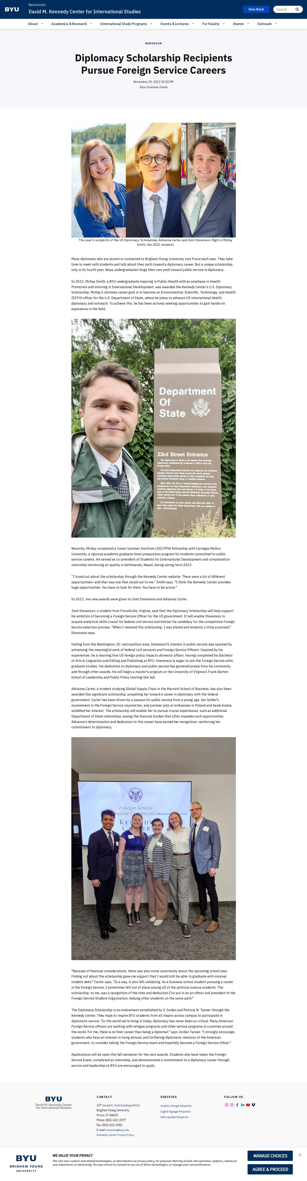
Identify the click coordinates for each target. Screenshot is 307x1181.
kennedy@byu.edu (117, 1130)
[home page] (12, 9)
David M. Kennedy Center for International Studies (86, 11)
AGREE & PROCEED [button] (270, 1169)
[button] (300, 1154)
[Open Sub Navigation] (42, 23)
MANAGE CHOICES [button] (270, 1156)
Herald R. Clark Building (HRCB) (122, 1105)
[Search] (288, 9)
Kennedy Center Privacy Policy (116, 1135)
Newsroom (153, 43)
